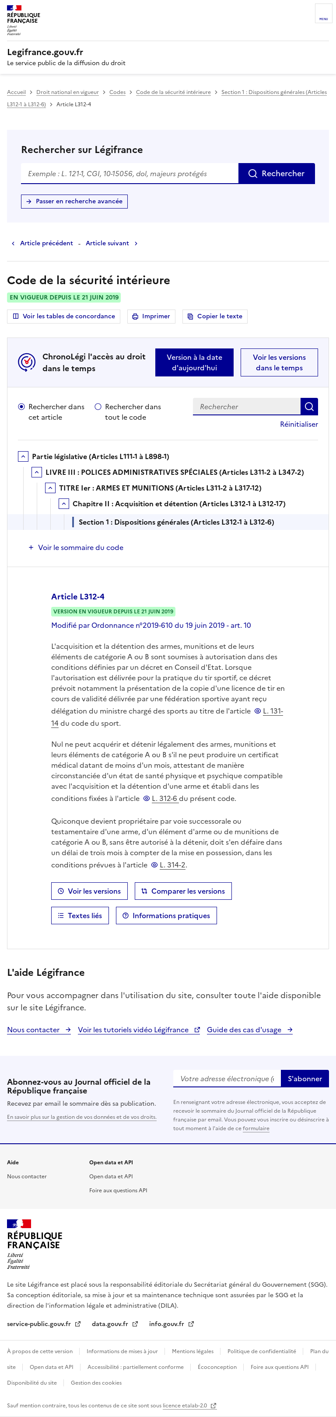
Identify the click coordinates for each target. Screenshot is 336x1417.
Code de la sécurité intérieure (173, 92)
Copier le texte (219, 316)
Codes (117, 92)
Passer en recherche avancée (79, 201)
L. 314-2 (173, 865)
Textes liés (85, 915)
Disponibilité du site (32, 1383)
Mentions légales (193, 1351)
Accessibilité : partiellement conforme (136, 1367)
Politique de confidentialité (263, 1351)
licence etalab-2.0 (185, 1406)
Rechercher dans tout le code (133, 411)
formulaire (256, 1128)
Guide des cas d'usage (245, 1029)
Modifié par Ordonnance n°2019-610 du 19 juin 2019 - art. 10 (151, 625)
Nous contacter (34, 1029)
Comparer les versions (188, 891)
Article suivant (107, 243)
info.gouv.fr (167, 1324)
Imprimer (157, 318)
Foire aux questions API (118, 1190)
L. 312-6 (165, 798)
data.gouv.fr (111, 1324)
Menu (323, 19)
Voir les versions (94, 891)
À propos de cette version (40, 1351)
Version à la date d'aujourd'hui (194, 362)
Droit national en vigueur (67, 92)
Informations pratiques (171, 915)
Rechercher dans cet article (56, 411)
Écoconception (218, 1367)
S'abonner (305, 1078)
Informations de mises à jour (123, 1351)
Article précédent (46, 243)
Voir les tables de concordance (63, 316)
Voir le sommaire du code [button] (80, 547)
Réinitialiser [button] (299, 424)
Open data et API (111, 1176)
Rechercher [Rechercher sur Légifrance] (283, 173)
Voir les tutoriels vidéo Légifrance (134, 1029)
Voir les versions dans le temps (279, 362)
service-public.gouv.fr (40, 1324)
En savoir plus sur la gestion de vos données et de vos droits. (82, 1117)
